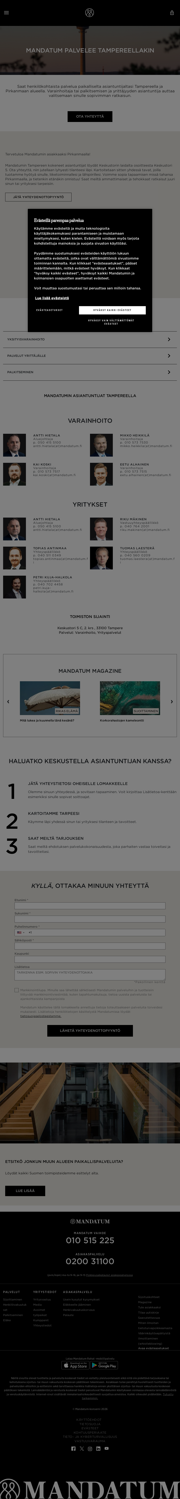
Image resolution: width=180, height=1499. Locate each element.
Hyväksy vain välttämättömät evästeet (111, 322)
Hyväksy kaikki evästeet (112, 310)
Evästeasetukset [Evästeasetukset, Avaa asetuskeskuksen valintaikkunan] (49, 310)
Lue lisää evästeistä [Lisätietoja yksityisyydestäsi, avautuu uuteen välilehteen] (52, 298)
